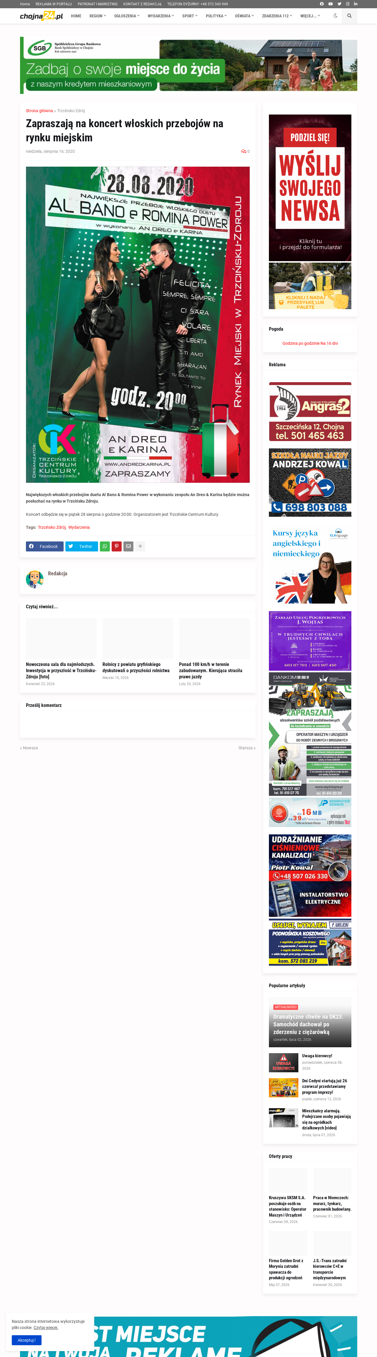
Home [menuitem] (76, 16)
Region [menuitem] (96, 16)
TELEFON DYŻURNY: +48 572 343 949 (197, 4)
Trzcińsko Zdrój (71, 111)
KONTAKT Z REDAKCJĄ (142, 4)
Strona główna (39, 111)
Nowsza (30, 747)
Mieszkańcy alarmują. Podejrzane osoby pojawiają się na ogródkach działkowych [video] (326, 1119)
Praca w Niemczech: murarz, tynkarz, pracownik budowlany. (332, 1203)
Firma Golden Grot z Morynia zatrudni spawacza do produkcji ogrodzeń (286, 1269)
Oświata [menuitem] (242, 16)
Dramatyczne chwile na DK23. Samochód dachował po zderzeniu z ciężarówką (308, 1024)
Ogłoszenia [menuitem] (125, 16)
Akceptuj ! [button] (27, 1340)
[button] (335, 16)
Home (25, 4)
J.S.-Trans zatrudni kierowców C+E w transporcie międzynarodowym (330, 1269)
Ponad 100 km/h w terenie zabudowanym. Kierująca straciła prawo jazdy (210, 671)
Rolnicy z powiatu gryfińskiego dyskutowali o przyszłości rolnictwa (136, 667)
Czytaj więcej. (46, 1327)
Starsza (246, 747)
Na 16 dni (329, 343)
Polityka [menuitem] (214, 16)
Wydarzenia (79, 527)
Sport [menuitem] (188, 16)
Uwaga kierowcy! (317, 1055)
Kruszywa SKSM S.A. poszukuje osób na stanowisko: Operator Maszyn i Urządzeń (287, 1206)
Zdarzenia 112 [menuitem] (275, 16)
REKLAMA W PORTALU (54, 4)
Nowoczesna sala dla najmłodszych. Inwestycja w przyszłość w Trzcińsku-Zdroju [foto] (61, 671)
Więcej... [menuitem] (308, 16)
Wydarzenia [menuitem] (159, 16)
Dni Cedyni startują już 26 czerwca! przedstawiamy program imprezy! (324, 1086)
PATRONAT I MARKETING (98, 4)
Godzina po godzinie (301, 343)
